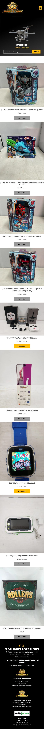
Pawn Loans (14, 660)
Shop (36, 52)
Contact (22, 662)
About (33, 660)
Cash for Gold (24, 660)
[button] (40, 8)
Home (6, 660)
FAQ (37, 660)
